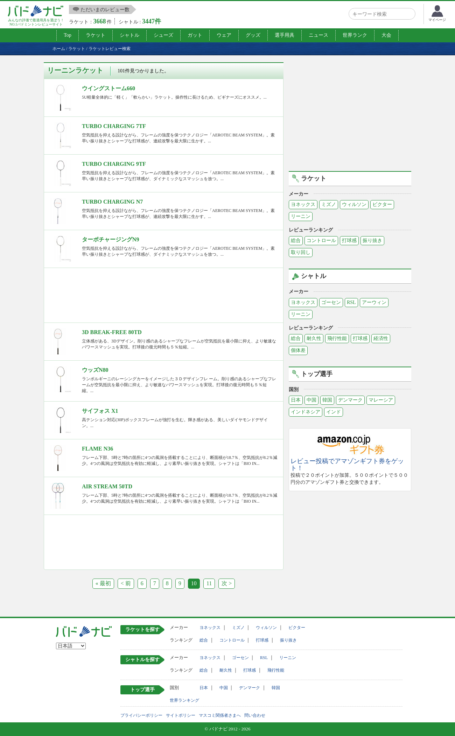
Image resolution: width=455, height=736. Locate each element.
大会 (386, 35)
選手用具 (284, 35)
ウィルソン (354, 204)
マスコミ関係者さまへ (220, 715)
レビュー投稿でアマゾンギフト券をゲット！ (347, 465)
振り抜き (372, 240)
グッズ (253, 35)
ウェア (224, 35)
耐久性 (314, 338)
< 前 (126, 583)
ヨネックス (303, 204)
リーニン (300, 216)
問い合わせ (254, 715)
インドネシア (305, 412)
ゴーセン (331, 302)
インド (333, 412)
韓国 (327, 400)
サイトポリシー (180, 715)
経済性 (380, 338)
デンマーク (350, 400)
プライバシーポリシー (141, 715)
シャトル (129, 35)
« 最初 (103, 583)
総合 (296, 240)
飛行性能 (337, 338)
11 (209, 583)
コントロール (321, 240)
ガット (195, 35)
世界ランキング (184, 700)
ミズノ (328, 204)
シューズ (163, 35)
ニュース (318, 35)
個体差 (298, 350)
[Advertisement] (163, 297)
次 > (227, 583)
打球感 (349, 240)
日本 (296, 400)
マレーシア (381, 400)
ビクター (382, 204)
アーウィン (374, 302)
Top (67, 35)
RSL (351, 302)
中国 (311, 400)
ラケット (95, 35)
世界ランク (355, 35)
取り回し (300, 252)
